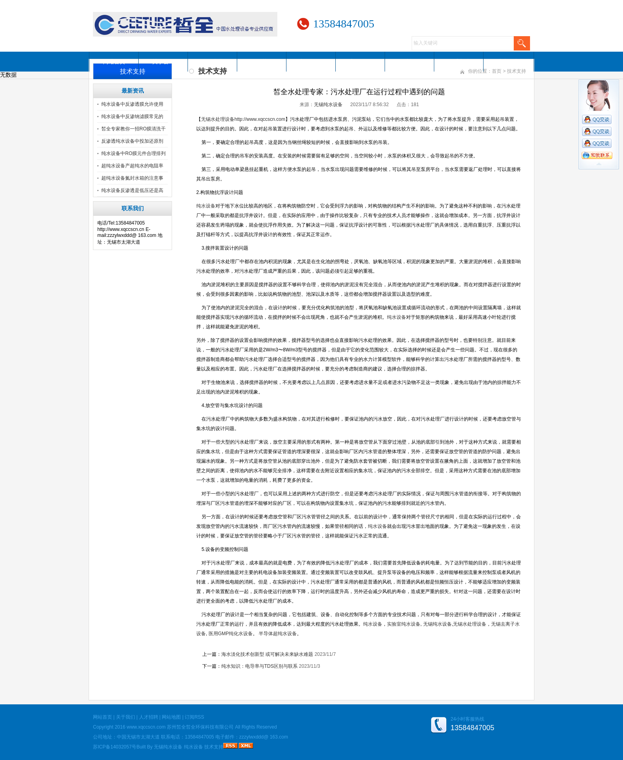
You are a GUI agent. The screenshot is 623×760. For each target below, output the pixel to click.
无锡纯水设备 (328, 104)
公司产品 (212, 61)
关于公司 (163, 61)
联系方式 (459, 61)
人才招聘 (410, 61)
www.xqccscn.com (146, 727)
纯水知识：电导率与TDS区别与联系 (259, 666)
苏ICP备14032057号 (114, 747)
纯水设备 (193, 747)
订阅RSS (194, 717)
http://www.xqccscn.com (259, 119)
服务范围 (262, 61)
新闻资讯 (311, 61)
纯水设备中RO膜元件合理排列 (133, 153)
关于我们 (125, 717)
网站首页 (114, 61)
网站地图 (171, 717)
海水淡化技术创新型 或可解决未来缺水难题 (267, 654)
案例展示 (360, 61)
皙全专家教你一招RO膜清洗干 (133, 129)
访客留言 (508, 61)
